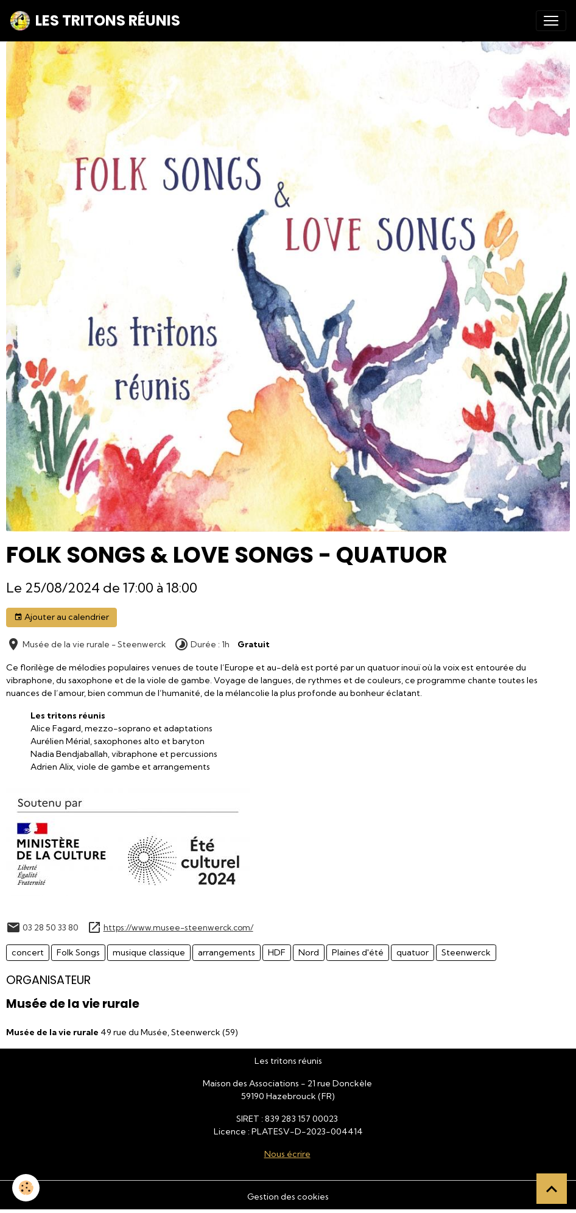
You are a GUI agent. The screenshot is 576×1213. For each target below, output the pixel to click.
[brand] (95, 21)
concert (28, 952)
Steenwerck (466, 952)
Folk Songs (78, 952)
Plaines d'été (358, 952)
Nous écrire (287, 1153)
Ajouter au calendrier (61, 617)
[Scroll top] (551, 1188)
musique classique (149, 952)
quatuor (412, 952)
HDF (277, 952)
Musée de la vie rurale (72, 1004)
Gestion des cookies (288, 1196)
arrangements (226, 952)
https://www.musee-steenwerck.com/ (178, 927)
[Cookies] (26, 1187)
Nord (308, 952)
